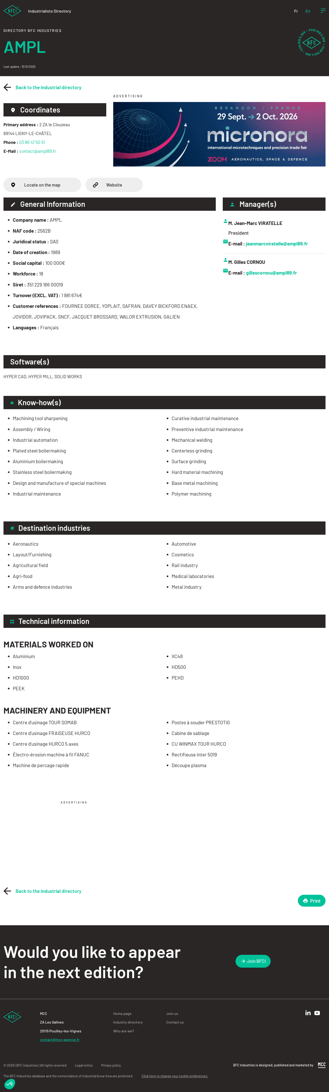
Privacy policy (111, 1065)
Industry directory (128, 1022)
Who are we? (123, 1031)
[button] (9, 1084)
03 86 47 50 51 (32, 142)
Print (312, 901)
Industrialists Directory (49, 11)
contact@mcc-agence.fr (60, 1039)
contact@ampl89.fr (37, 151)
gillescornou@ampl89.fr (271, 273)
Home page (122, 1013)
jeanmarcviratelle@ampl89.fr (277, 243)
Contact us (175, 1022)
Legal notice (84, 1065)
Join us (172, 1013)
